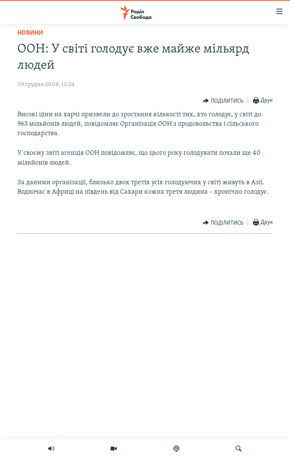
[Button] (223, 101)
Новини (30, 33)
